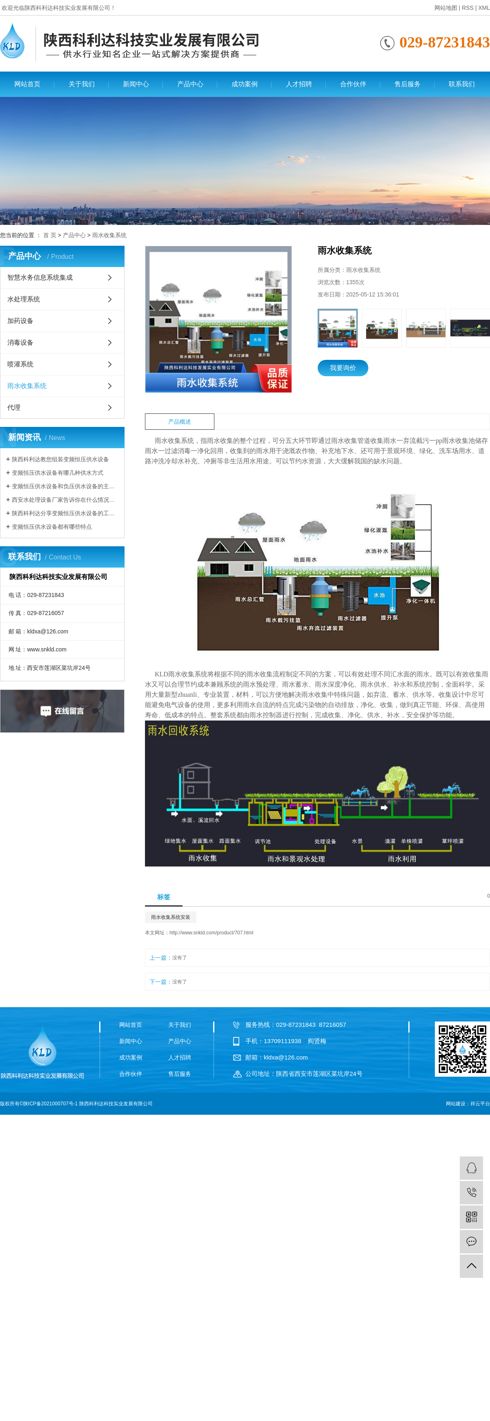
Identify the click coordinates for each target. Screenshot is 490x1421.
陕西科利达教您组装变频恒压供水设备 (60, 459)
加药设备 (20, 320)
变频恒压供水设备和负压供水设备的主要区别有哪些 (65, 486)
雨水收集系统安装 (170, 917)
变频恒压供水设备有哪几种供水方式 (57, 472)
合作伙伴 (353, 84)
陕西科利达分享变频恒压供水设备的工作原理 (65, 513)
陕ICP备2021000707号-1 (50, 1104)
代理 (13, 407)
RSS (468, 7)
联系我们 (462, 84)
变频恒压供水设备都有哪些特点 (52, 526)
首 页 (49, 235)
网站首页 (27, 84)
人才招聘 (299, 84)
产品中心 (190, 84)
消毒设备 (20, 342)
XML (484, 7)
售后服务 (407, 84)
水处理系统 (23, 299)
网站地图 (445, 7)
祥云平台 (480, 1104)
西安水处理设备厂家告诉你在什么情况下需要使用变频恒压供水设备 (65, 499)
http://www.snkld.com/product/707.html (211, 933)
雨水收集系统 (109, 235)
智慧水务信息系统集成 (40, 277)
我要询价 (343, 367)
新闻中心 (136, 84)
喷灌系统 (20, 364)
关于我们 (82, 84)
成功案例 (245, 84)
